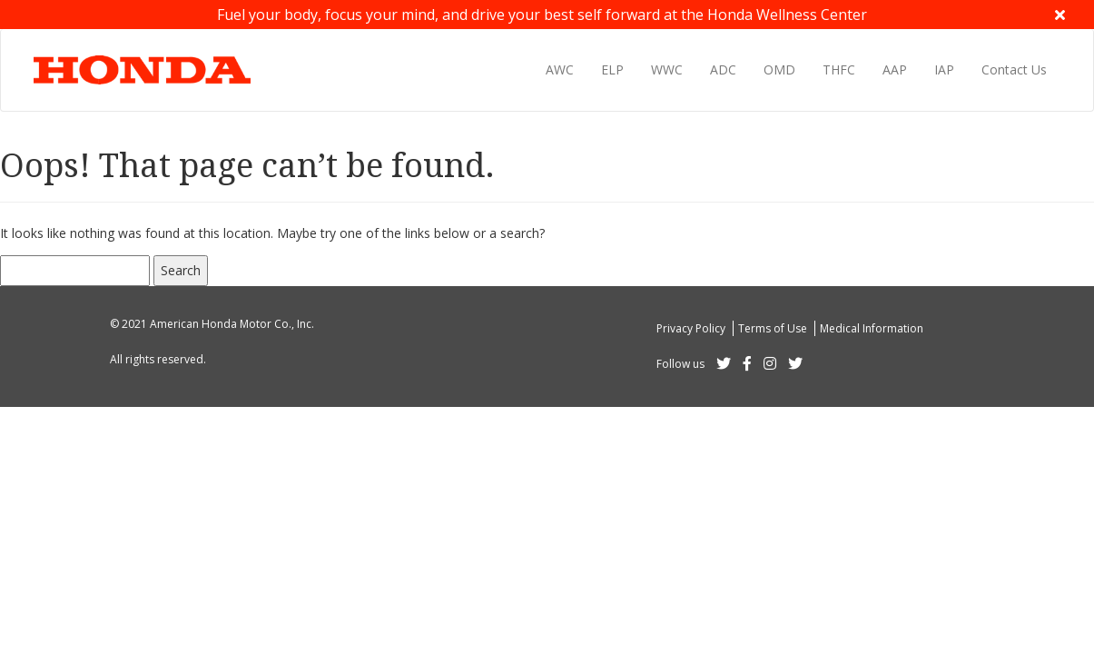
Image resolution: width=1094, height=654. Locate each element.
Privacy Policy (692, 328)
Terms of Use (774, 328)
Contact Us (1014, 69)
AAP (894, 69)
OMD (779, 69)
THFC (839, 69)
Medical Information (871, 328)
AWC (560, 69)
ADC (723, 69)
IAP (944, 69)
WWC (667, 69)
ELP (612, 69)
